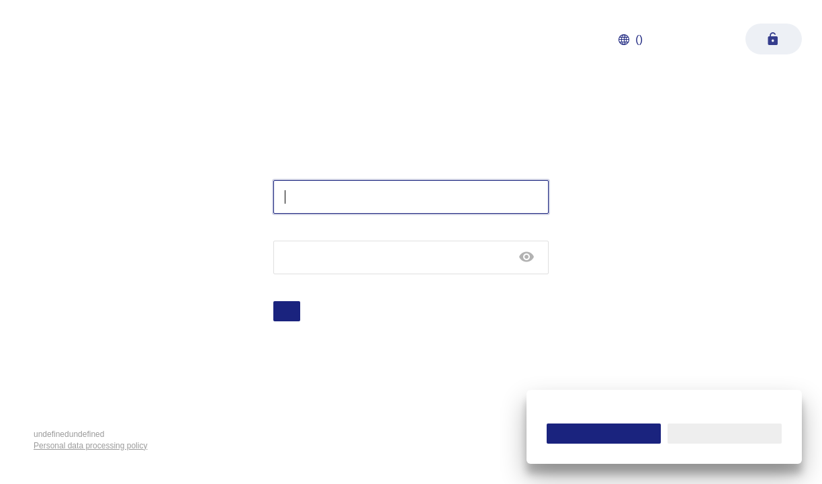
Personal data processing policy (90, 445)
